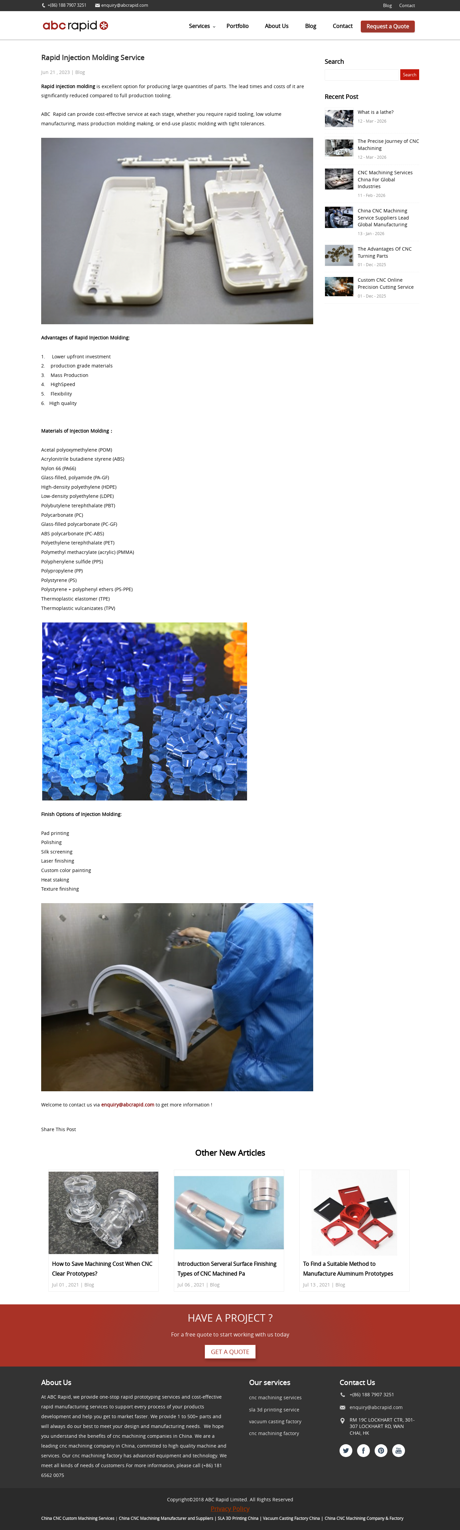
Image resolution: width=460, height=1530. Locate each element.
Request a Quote (388, 26)
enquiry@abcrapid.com (124, 5)
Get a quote (230, 1352)
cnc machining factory (274, 1433)
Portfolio (237, 26)
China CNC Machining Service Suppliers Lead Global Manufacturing (383, 218)
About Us (277, 26)
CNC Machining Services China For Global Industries (385, 179)
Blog (387, 5)
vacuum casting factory (275, 1421)
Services (199, 26)
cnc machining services (275, 1397)
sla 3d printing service (274, 1409)
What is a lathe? (376, 112)
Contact (407, 5)
